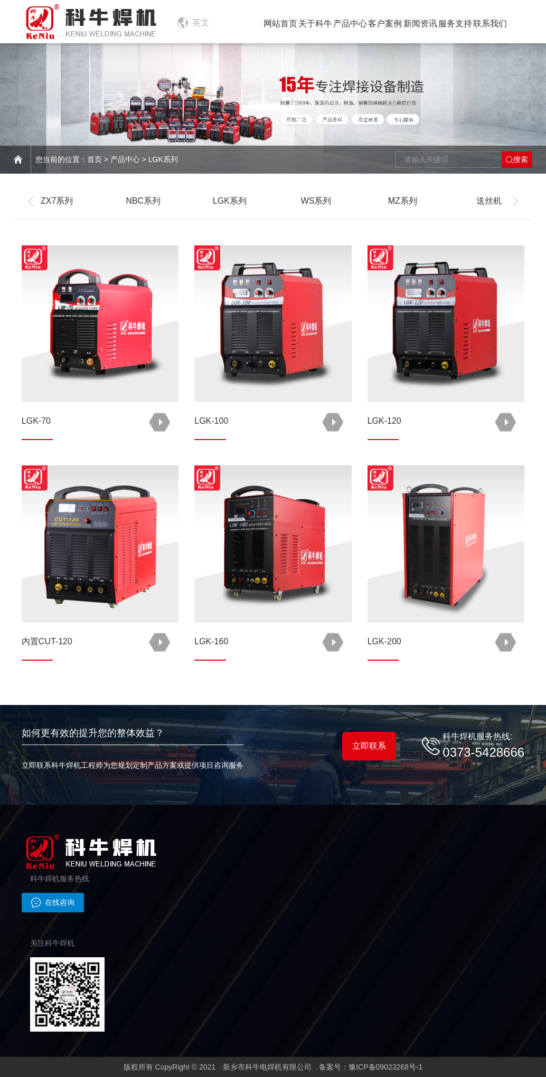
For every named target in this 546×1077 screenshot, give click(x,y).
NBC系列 (143, 200)
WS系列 (316, 200)
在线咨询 (52, 902)
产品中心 (125, 159)
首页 (94, 159)
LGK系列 (163, 159)
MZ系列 (402, 200)
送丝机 (489, 200)
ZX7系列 (57, 200)
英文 (200, 22)
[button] (32, 201)
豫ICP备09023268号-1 (385, 1067)
